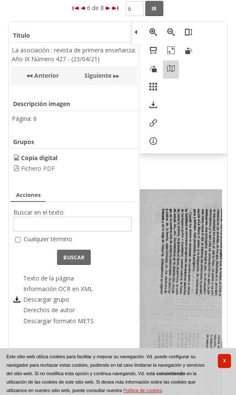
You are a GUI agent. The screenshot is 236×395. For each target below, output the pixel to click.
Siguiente (98, 75)
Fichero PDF (38, 168)
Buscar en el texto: (39, 212)
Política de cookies (142, 390)
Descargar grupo (46, 299)
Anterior (46, 75)
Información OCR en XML (58, 289)
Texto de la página (48, 278)
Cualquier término (48, 239)
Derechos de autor (49, 310)
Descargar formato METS (58, 321)
